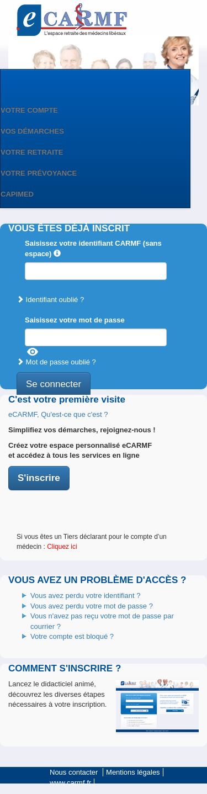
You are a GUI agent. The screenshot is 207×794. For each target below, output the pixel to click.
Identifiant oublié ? (50, 299)
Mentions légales (133, 772)
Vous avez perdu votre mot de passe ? (91, 606)
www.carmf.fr (70, 783)
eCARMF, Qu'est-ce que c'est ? (58, 414)
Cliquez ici (62, 546)
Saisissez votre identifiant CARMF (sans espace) (93, 248)
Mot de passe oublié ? (56, 362)
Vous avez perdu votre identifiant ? (85, 595)
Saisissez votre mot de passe (75, 320)
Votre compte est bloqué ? (72, 636)
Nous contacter (74, 772)
